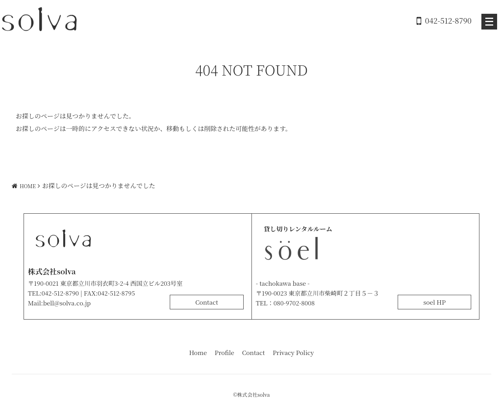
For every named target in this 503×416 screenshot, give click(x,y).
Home (198, 352)
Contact (206, 302)
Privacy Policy (293, 352)
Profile (224, 352)
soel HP (434, 302)
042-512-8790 (448, 20)
